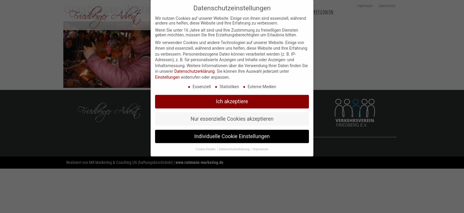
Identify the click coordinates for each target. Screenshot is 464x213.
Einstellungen (167, 72)
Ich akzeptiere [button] (232, 96)
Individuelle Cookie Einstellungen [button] (232, 131)
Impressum (260, 144)
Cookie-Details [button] (206, 144)
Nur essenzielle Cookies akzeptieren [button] (232, 114)
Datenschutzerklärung (194, 66)
